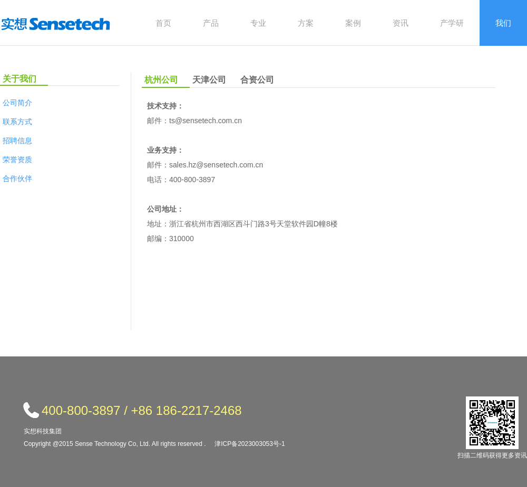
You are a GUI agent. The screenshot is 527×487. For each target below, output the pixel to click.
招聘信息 (17, 140)
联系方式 (17, 121)
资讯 (400, 22)
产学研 (452, 22)
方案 (306, 22)
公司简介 (17, 102)
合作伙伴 (17, 178)
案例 (353, 22)
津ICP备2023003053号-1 (249, 444)
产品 (211, 22)
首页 (163, 22)
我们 (503, 22)
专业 (258, 22)
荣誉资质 (17, 159)
